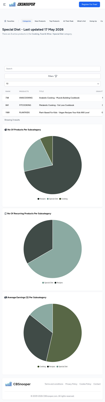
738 (7, 98)
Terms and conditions (54, 384)
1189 (7, 112)
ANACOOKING (26, 98)
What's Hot (81, 21)
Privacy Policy (71, 384)
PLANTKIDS (24, 112)
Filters (52, 76)
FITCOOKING (25, 105)
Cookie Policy (85, 384)
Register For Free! (89, 4)
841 (7, 105)
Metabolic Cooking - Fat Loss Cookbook (56, 105)
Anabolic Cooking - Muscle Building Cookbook (59, 98)
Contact (97, 384)
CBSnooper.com (50, 396)
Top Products (54, 21)
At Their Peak (68, 21)
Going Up (93, 21)
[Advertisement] (52, 50)
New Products (40, 21)
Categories (27, 21)
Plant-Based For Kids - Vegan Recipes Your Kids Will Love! (64, 112)
